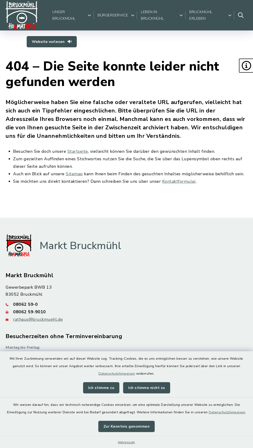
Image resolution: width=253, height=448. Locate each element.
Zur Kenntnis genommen (126, 426)
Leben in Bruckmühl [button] (162, 15)
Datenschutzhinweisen (117, 373)
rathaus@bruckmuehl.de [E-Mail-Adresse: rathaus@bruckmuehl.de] (38, 319)
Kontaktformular (179, 181)
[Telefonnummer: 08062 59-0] (126, 304)
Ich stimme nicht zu (146, 387)
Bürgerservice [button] (116, 15)
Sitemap (74, 174)
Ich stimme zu (101, 387)
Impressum (126, 442)
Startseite (77, 151)
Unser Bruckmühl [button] (71, 15)
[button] (246, 66)
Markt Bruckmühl (80, 246)
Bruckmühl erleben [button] (210, 15)
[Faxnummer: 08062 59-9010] (126, 312)
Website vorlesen (52, 41)
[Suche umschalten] (240, 15)
